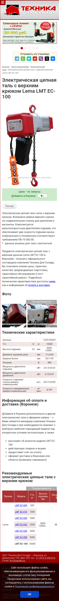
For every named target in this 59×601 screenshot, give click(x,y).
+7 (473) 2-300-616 (45, 558)
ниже (52, 281)
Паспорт (9, 206)
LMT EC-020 (21, 518)
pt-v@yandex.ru (17, 560)
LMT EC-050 (21, 537)
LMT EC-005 (21, 505)
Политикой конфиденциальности (34, 586)
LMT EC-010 (21, 512)
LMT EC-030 (21, 531)
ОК (29, 594)
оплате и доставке (39, 285)
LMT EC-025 (21, 524)
